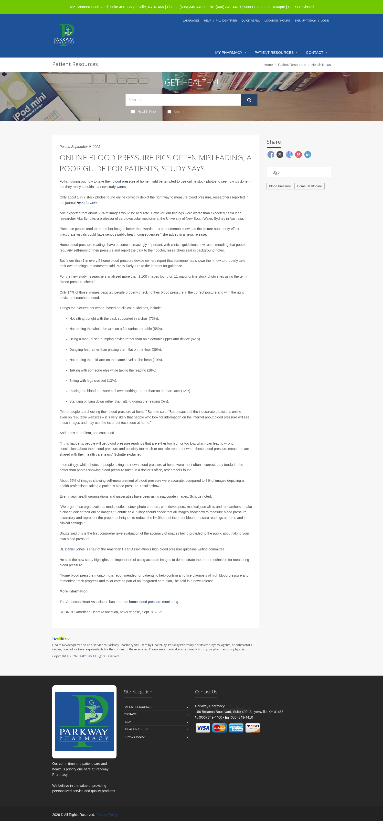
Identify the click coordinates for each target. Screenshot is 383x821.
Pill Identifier (226, 20)
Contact (314, 52)
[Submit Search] (249, 100)
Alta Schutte (86, 218)
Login (325, 20)
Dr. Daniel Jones (72, 549)
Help (207, 20)
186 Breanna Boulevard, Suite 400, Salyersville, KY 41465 (116, 7)
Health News (145, 111)
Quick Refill (251, 20)
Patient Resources (274, 52)
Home (268, 65)
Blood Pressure (280, 186)
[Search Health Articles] (183, 100)
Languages (191, 20)
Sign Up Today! (305, 20)
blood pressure (124, 181)
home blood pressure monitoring (153, 602)
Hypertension (86, 203)
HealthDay (84, 656)
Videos (177, 111)
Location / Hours (277, 20)
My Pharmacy (228, 52)
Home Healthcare (309, 186)
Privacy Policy (135, 736)
